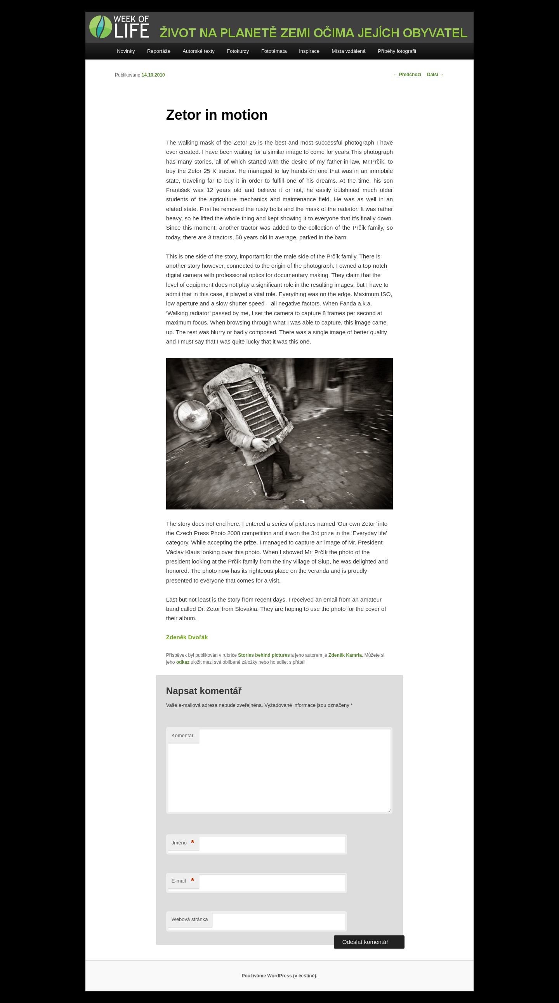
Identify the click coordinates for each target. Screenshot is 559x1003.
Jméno (183, 843)
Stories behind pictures (264, 655)
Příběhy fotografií (397, 51)
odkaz (182, 662)
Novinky (126, 51)
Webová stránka (190, 919)
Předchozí (407, 74)
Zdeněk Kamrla (345, 655)
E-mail (183, 881)
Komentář (182, 735)
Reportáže (158, 51)
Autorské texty (198, 51)
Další (435, 74)
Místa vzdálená (348, 51)
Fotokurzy (238, 51)
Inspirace (309, 51)
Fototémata (274, 51)
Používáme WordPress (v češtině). (279, 976)
